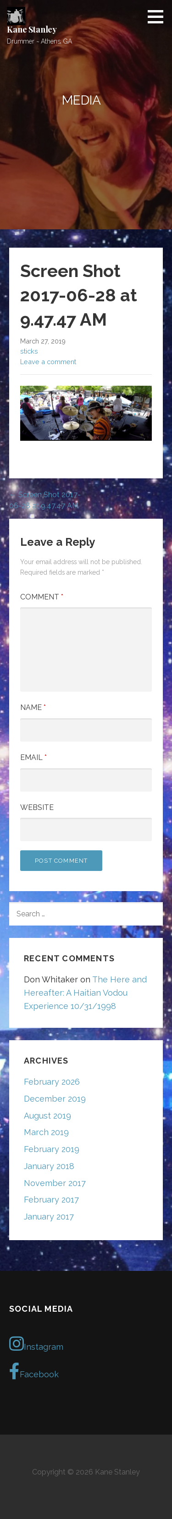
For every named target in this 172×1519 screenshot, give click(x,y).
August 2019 (47, 1115)
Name (33, 707)
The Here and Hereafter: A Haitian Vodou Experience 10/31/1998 (85, 993)
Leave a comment (48, 362)
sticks (29, 351)
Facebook (34, 1371)
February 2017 (51, 1199)
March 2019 (46, 1132)
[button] (158, 16)
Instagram (36, 1344)
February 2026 (52, 1082)
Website (37, 807)
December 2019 (55, 1098)
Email (33, 757)
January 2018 (49, 1166)
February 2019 (51, 1149)
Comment (41, 597)
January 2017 (49, 1216)
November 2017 (55, 1183)
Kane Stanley (32, 29)
